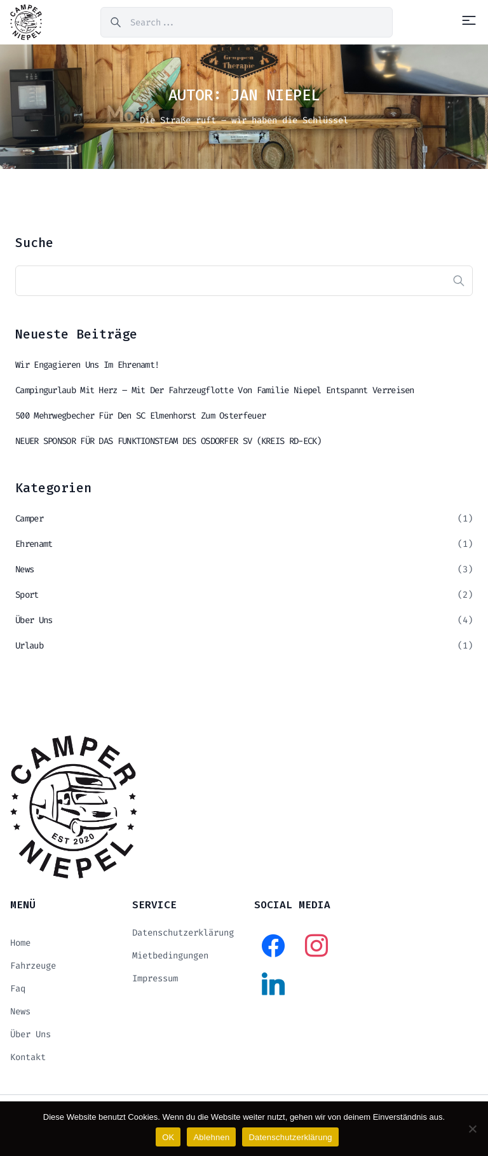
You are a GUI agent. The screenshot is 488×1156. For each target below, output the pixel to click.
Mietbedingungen (170, 956)
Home (20, 943)
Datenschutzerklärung (183, 933)
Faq (17, 989)
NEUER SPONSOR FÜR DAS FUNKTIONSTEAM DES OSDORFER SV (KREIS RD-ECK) (168, 441)
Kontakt (28, 1057)
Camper (29, 519)
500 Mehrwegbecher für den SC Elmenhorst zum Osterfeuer (140, 416)
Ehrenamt (33, 544)
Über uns (33, 620)
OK (168, 1137)
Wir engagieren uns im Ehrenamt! (87, 365)
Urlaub (29, 646)
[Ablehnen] (472, 1128)
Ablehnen (211, 1137)
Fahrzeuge (33, 966)
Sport (27, 595)
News (24, 569)
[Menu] (469, 20)
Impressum (155, 978)
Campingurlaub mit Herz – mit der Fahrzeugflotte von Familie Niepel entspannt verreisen (214, 390)
